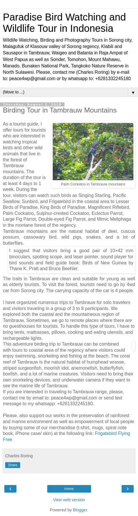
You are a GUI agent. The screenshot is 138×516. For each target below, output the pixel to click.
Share (12, 465)
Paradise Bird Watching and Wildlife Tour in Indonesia (64, 23)
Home (68, 489)
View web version (69, 499)
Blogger (80, 510)
